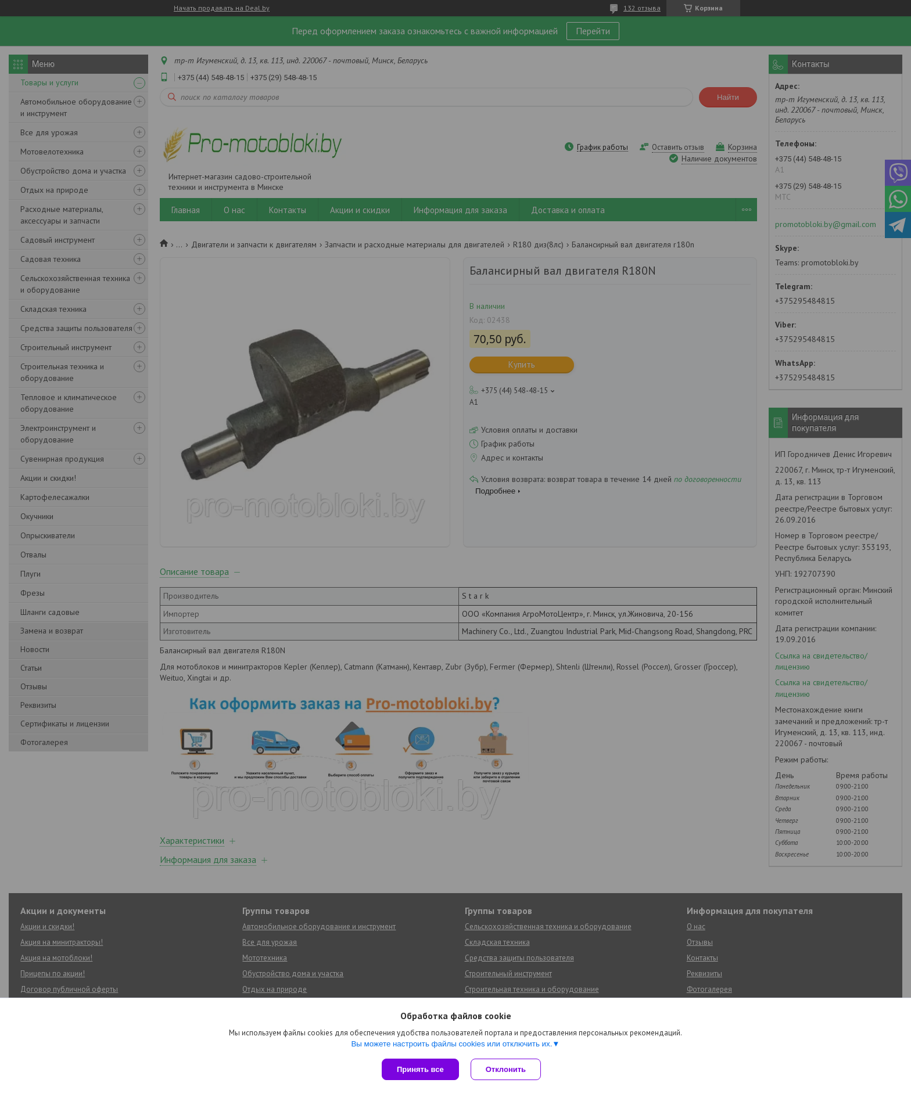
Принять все (420, 1069)
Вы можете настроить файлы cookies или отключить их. (451, 1043)
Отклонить (506, 1069)
